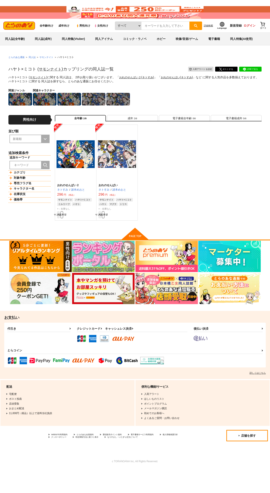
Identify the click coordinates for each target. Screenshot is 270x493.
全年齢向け (46, 38)
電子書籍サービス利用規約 (163, 453)
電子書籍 (214, 51)
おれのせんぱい (175, 90)
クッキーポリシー (91, 457)
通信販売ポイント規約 (126, 453)
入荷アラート (197, 81)
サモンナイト (51, 81)
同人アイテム (104, 51)
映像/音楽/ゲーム (187, 51)
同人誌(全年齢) (15, 51)
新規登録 (236, 38)
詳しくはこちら (258, 391)
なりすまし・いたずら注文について (71, 460)
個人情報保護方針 (61, 457)
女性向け (101, 38)
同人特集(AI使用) (241, 51)
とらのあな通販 (17, 69)
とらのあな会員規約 (93, 453)
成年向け (63, 38)
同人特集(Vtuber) (73, 51)
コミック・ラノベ (135, 51)
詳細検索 (208, 38)
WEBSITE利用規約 (62, 453)
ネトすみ (151, 90)
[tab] (132, 132)
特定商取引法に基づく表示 (125, 457)
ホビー (161, 51)
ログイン (249, 38)
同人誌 (34, 69)
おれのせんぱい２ (132, 90)
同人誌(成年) (43, 51)
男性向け (83, 38)
